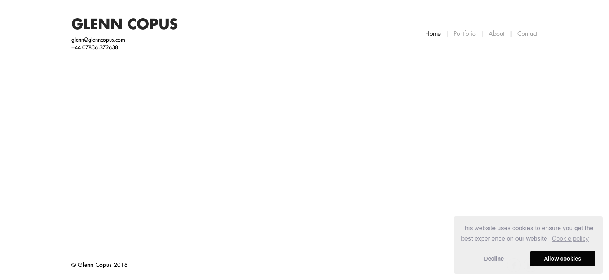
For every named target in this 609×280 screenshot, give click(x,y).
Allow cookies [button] (562, 259)
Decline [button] (494, 259)
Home (434, 33)
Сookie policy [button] (570, 238)
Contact (527, 33)
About (497, 33)
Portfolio (466, 33)
